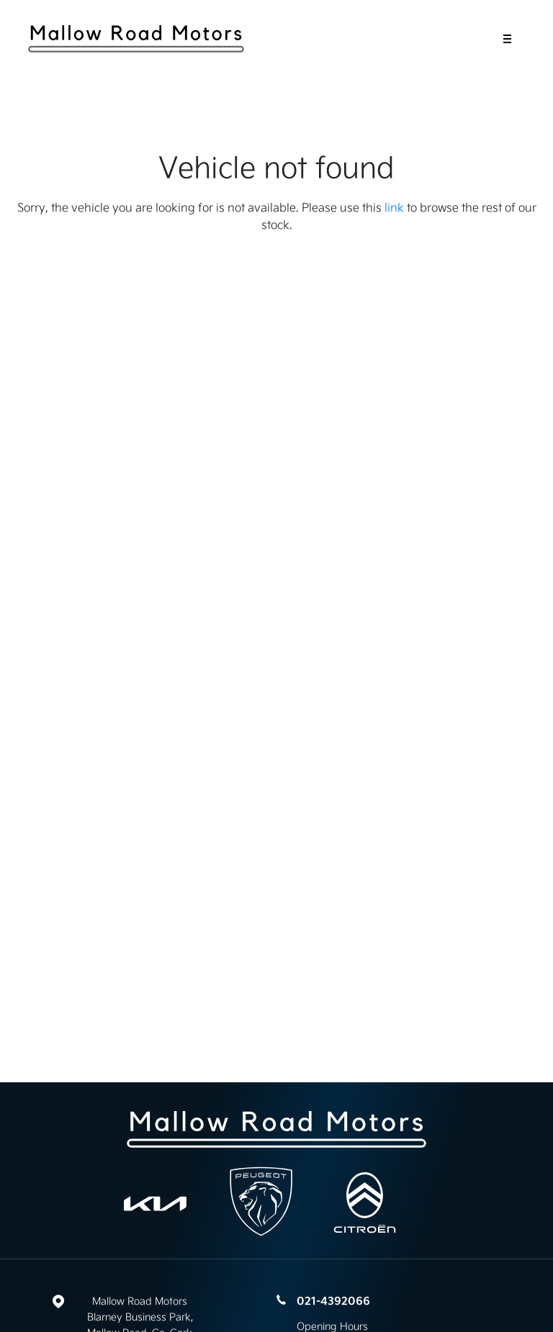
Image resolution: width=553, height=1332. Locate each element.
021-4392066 (333, 1301)
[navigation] (507, 42)
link (394, 207)
